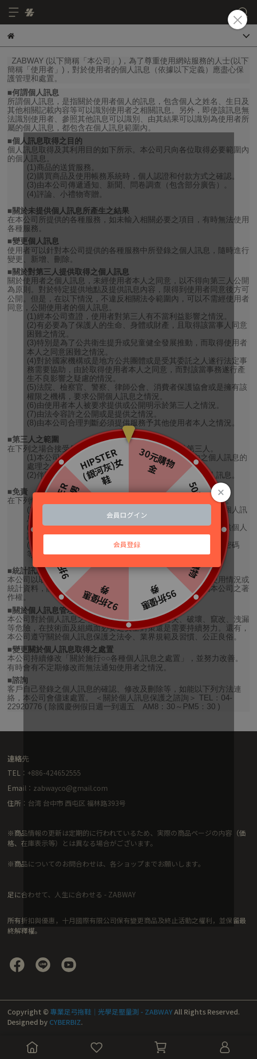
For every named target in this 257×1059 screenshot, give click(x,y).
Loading (128, 529)
